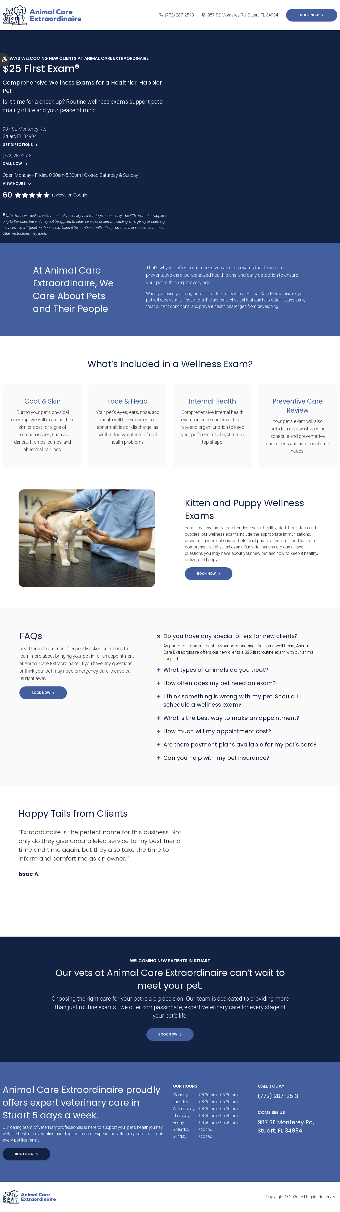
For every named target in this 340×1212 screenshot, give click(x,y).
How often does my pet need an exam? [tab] (219, 683)
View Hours (14, 183)
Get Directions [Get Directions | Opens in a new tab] (18, 144)
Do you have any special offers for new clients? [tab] (230, 636)
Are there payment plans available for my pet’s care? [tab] (239, 744)
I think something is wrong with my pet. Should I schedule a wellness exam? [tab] (230, 700)
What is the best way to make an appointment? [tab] (231, 718)
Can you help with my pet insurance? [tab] (216, 758)
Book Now (309, 15)
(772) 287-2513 (179, 15)
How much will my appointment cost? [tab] (217, 731)
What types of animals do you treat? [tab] (215, 670)
